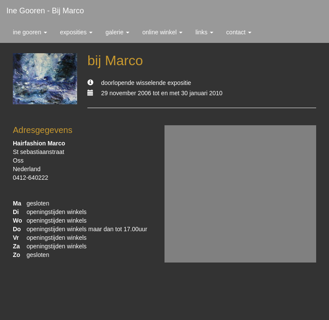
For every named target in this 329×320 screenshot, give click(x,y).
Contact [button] (238, 32)
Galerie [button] (117, 32)
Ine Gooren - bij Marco (45, 10)
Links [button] (204, 32)
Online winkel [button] (162, 32)
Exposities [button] (76, 32)
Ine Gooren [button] (30, 32)
